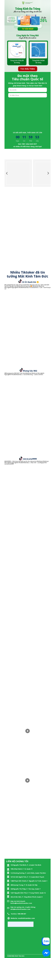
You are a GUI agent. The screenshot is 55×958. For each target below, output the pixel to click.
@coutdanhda (9, 285)
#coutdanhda (33, 287)
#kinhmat (35, 286)
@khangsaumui (9, 373)
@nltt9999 (8, 461)
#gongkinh (15, 287)
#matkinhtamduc (24, 287)
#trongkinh (8, 287)
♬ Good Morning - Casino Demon (32, 374)
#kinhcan (41, 286)
